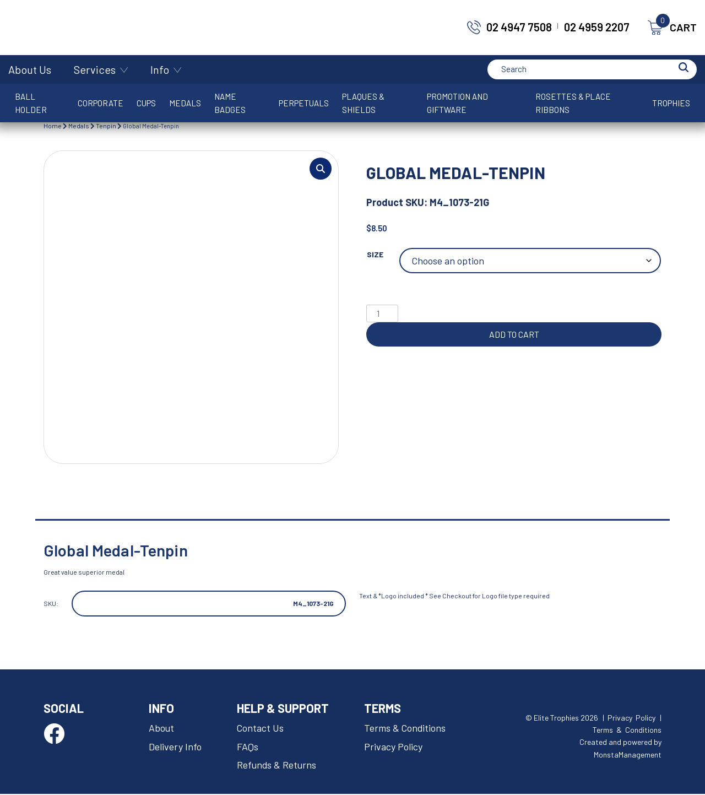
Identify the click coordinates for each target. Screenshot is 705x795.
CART (672, 27)
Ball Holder (31, 103)
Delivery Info (175, 747)
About (162, 728)
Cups (146, 103)
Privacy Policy (393, 747)
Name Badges (230, 103)
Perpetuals (304, 103)
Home (53, 125)
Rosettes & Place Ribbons (573, 103)
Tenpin (106, 125)
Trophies (671, 103)
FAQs (247, 747)
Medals (185, 103)
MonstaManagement (627, 755)
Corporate (100, 103)
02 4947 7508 (519, 27)
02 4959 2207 (597, 27)
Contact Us (260, 728)
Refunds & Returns (277, 766)
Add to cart (514, 334)
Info (159, 69)
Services (95, 69)
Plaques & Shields (363, 103)
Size (375, 254)
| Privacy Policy (629, 718)
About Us (29, 69)
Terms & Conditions (405, 728)
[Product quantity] (382, 313)
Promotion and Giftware (457, 103)
